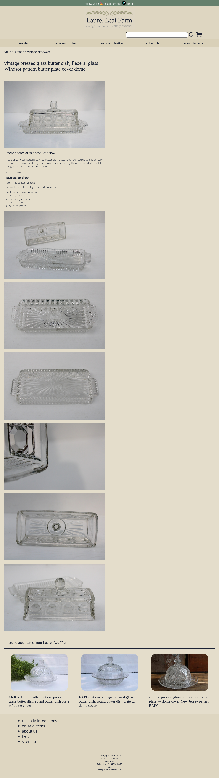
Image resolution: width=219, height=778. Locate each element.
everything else (193, 43)
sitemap (29, 741)
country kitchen (17, 206)
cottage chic (15, 195)
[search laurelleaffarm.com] (192, 35)
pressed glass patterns (21, 199)
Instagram (110, 3)
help (26, 736)
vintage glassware (38, 52)
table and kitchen (65, 43)
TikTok (130, 3)
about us (29, 731)
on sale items (33, 725)
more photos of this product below (30, 153)
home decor (24, 43)
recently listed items (39, 720)
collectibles (153, 43)
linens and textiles (111, 43)
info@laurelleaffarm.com (110, 769)
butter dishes (16, 202)
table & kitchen (14, 52)
